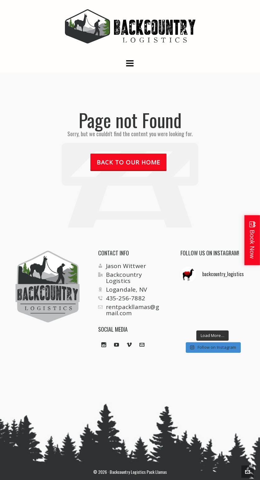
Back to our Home (128, 162)
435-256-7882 (125, 298)
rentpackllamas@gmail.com (132, 310)
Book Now (252, 244)
